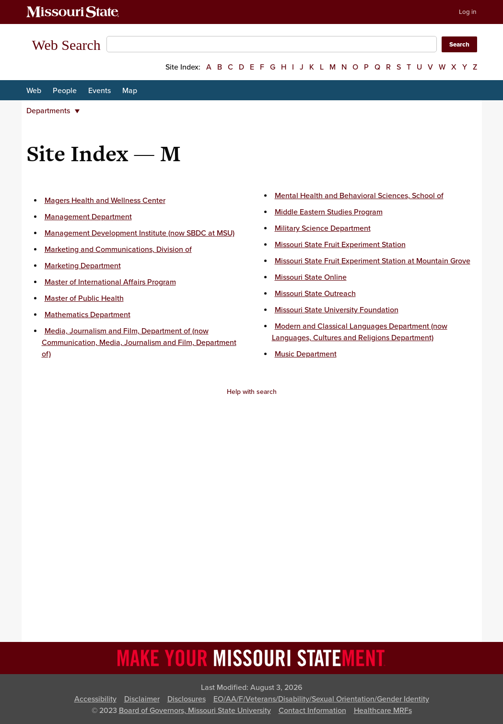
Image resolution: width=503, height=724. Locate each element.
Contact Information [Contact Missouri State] (312, 710)
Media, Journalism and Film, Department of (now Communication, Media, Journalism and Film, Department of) (139, 342)
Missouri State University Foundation (336, 310)
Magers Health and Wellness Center (105, 200)
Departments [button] (53, 111)
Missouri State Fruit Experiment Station (340, 244)
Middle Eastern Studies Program (329, 212)
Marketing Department (83, 266)
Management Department (88, 217)
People (65, 90)
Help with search (252, 392)
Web (33, 90)
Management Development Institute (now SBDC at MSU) (139, 233)
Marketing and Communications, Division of (118, 249)
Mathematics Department (87, 315)
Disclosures (186, 699)
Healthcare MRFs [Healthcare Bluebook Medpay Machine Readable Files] (383, 710)
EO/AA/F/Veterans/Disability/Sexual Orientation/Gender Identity (321, 699)
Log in (467, 12)
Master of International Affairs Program (110, 282)
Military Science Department (323, 228)
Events (99, 90)
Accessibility (95, 699)
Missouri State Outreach (315, 293)
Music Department (306, 354)
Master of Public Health (84, 298)
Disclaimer (142, 699)
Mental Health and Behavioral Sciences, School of (359, 196)
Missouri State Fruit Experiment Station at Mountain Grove (372, 261)
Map (129, 90)
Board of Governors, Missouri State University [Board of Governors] (195, 710)
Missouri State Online (311, 277)
